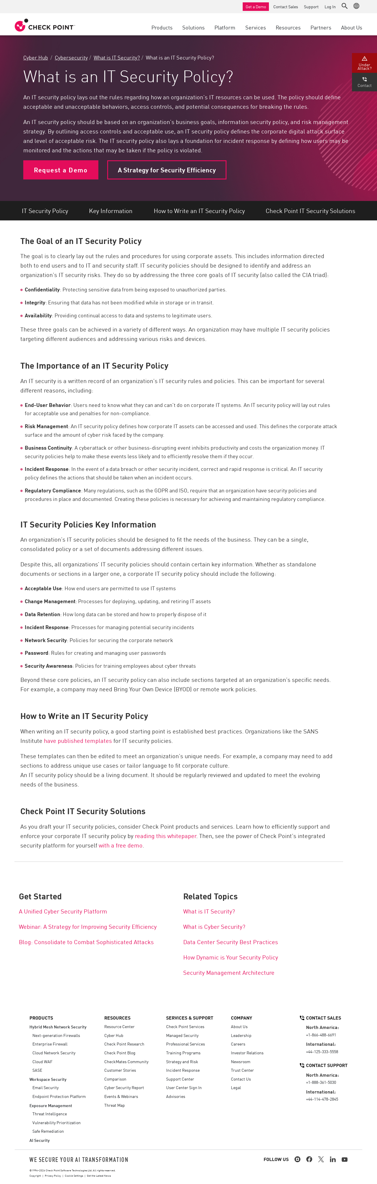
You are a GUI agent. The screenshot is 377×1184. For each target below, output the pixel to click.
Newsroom (240, 1061)
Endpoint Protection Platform (59, 1096)
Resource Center (119, 1026)
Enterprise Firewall (49, 1044)
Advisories (175, 1096)
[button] (345, 6)
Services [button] (255, 27)
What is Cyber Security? (214, 926)
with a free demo (120, 845)
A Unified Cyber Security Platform (63, 911)
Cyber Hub (35, 57)
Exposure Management (50, 1105)
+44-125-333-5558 (322, 1051)
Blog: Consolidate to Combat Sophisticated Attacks (86, 941)
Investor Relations (247, 1053)
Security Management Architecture (229, 972)
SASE (37, 1070)
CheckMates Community (126, 1061)
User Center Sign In (184, 1087)
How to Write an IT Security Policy (199, 210)
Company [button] (241, 1017)
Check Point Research (124, 1044)
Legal (236, 1087)
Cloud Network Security (53, 1053)
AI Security (39, 1140)
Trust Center (242, 1070)
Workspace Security (48, 1079)
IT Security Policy (45, 210)
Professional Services (185, 1044)
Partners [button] (320, 27)
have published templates (78, 740)
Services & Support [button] (189, 1017)
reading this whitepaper (165, 835)
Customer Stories (120, 1070)
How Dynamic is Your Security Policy (230, 957)
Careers (238, 1044)
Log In (330, 6)
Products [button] (162, 27)
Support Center (180, 1079)
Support (311, 6)
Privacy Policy (53, 1175)
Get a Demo (256, 6)
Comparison (115, 1079)
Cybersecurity (71, 57)
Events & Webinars (121, 1096)
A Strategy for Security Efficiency (167, 169)
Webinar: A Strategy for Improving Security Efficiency (88, 926)
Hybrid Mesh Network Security (58, 1026)
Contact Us (241, 1079)
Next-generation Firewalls (56, 1035)
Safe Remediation (48, 1131)
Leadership (241, 1035)
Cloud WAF (42, 1061)
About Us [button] (351, 27)
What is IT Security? (117, 57)
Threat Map (114, 1105)
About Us (239, 1026)
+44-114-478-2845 (322, 1099)
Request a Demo (61, 169)
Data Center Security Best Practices (230, 941)
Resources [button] (288, 27)
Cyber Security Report (124, 1087)
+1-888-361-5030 (321, 1082)
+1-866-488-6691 (321, 1035)
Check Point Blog (119, 1053)
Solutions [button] (193, 27)
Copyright (35, 1175)
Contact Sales (285, 6)
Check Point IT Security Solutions (310, 210)
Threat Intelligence (49, 1114)
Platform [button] (224, 27)
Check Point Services (185, 1026)
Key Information (111, 210)
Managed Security (182, 1035)
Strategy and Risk (182, 1061)
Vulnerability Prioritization (56, 1122)
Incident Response (183, 1070)
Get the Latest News (99, 1175)
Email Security (45, 1087)
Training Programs (183, 1053)
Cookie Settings (74, 1175)
